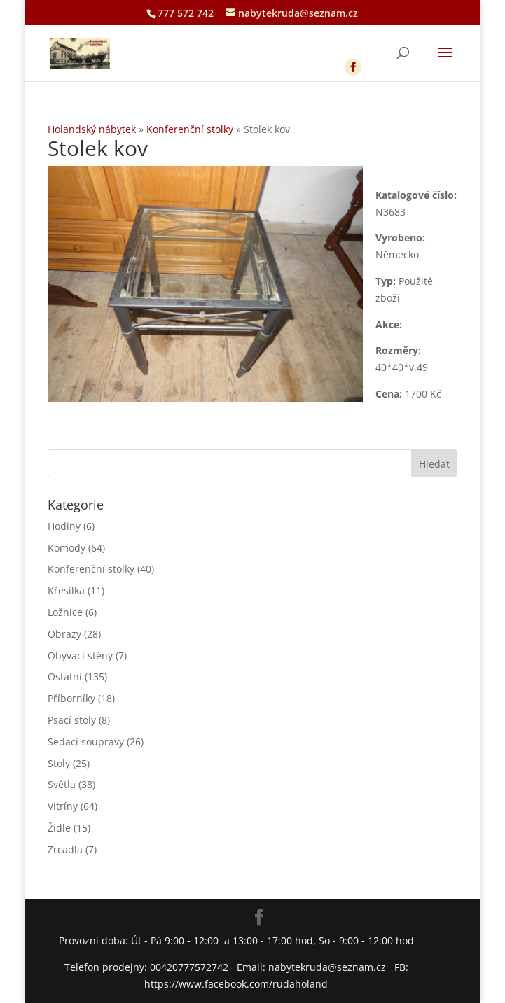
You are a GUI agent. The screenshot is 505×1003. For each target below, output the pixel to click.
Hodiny (64, 526)
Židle (59, 827)
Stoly (59, 763)
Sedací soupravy (86, 741)
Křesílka (66, 590)
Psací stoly (72, 720)
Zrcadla (65, 849)
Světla (62, 784)
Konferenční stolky (189, 129)
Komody (66, 547)
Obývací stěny (80, 655)
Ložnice (65, 612)
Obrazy (64, 633)
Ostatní (65, 676)
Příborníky (71, 698)
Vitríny (63, 806)
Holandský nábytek (92, 129)
